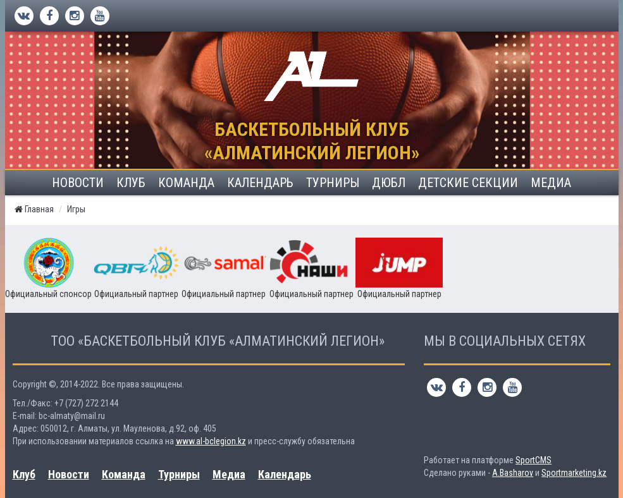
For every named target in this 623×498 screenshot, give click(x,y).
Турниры (332, 182)
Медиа (551, 182)
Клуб (130, 182)
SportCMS (533, 460)
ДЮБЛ (388, 182)
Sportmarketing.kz (574, 473)
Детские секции (468, 182)
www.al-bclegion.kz (211, 441)
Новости (78, 182)
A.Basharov (512, 473)
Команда (186, 182)
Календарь (260, 182)
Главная (39, 209)
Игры (76, 209)
